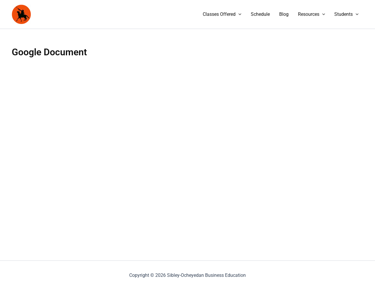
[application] (238, 14)
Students (346, 14)
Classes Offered (222, 14)
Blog (284, 14)
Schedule (260, 14)
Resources (311, 14)
